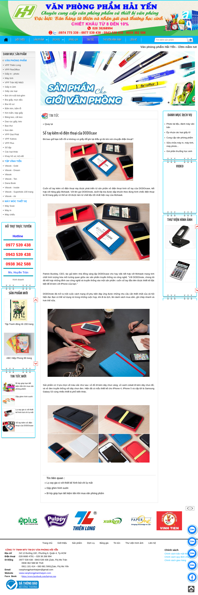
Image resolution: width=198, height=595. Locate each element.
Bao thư (9, 125)
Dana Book (10, 183)
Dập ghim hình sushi (24, 396)
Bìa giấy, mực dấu (13, 99)
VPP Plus (9, 143)
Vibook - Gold (11, 166)
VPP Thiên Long (13, 65)
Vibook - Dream (12, 170)
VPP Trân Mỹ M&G (14, 82)
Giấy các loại (11, 91)
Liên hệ (133, 39)
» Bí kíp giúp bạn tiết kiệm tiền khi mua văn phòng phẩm (74, 493)
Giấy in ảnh (10, 87)
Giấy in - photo (12, 74)
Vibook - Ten (11, 179)
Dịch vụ (56, 39)
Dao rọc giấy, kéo (13, 121)
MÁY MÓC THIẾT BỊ (16, 201)
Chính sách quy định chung (178, 557)
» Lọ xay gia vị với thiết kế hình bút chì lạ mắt (69, 482)
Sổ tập (8, 147)
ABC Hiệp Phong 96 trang (19, 358)
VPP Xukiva (10, 139)
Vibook (8, 174)
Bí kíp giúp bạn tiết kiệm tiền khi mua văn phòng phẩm (25, 386)
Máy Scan (10, 206)
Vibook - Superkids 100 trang (19, 192)
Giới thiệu (20, 39)
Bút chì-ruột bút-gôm (15, 95)
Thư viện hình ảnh (112, 39)
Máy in (8, 210)
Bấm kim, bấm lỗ (13, 108)
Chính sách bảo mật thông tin (179, 553)
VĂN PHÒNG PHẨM (16, 60)
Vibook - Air (10, 196)
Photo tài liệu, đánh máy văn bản (180, 126)
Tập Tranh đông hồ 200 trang (19, 324)
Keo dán (9, 130)
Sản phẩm (39, 39)
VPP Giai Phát (12, 134)
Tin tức (90, 39)
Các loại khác (11, 151)
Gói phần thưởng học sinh (179, 151)
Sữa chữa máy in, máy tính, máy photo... (180, 144)
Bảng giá (73, 39)
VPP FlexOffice (12, 69)
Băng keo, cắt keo (13, 117)
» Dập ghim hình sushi (56, 488)
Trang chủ (47, 543)
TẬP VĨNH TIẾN (13, 161)
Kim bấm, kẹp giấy (14, 113)
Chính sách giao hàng (175, 560)
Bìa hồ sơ (9, 104)
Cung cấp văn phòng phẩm (180, 137)
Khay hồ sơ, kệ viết (14, 156)
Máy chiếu (10, 214)
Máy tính (9, 78)
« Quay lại (48, 124)
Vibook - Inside (12, 187)
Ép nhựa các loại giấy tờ (178, 132)
